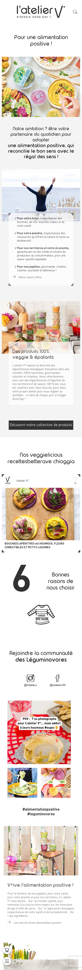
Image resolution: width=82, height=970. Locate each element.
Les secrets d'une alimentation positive (34, 921)
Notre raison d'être (27, 276)
